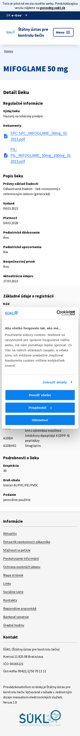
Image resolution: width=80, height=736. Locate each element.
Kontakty (10, 600)
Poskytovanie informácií (21, 558)
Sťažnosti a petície (17, 550)
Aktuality (10, 533)
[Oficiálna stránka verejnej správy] (20, 15)
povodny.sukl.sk (52, 8)
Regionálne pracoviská (19, 608)
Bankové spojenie (16, 617)
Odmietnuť (40, 420)
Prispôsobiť (40, 407)
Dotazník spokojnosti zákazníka (26, 542)
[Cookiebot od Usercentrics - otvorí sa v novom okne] (57, 313)
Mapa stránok (13, 575)
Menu (63, 32)
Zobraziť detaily (55, 382)
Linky (7, 583)
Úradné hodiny (13, 625)
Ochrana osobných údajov (21, 567)
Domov (8, 51)
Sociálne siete (13, 592)
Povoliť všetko (40, 395)
